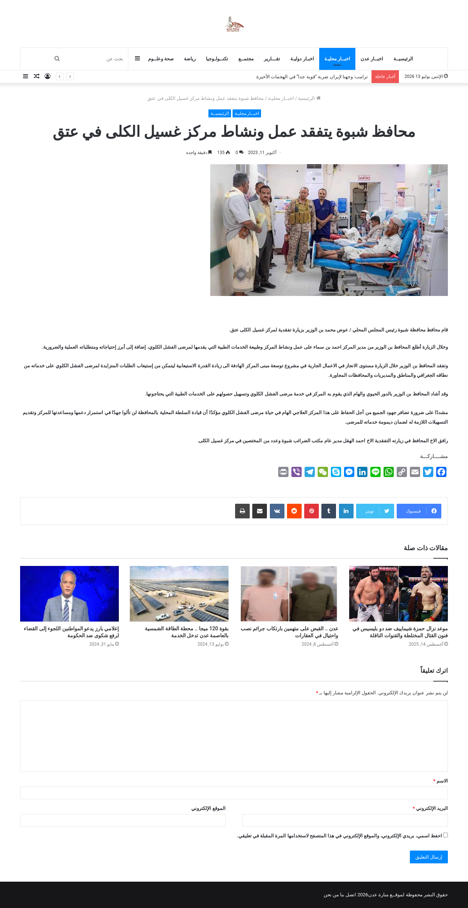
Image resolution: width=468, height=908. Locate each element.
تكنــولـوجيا (217, 58)
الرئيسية (309, 98)
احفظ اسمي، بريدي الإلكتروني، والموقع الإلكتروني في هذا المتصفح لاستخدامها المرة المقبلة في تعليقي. (339, 835)
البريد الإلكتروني (430, 808)
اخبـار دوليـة (302, 58)
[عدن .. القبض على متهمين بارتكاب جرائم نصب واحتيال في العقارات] (288, 594)
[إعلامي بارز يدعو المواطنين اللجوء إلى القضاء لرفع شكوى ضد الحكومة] (69, 594)
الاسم (440, 781)
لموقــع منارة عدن (386, 894)
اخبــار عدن (372, 58)
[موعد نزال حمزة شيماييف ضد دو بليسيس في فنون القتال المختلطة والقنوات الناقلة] (398, 594)
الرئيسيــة (403, 58)
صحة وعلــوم (161, 58)
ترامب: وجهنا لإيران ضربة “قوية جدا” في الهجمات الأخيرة (312, 76)
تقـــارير (272, 58)
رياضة (190, 58)
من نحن (331, 894)
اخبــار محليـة (337, 58)
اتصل (351, 894)
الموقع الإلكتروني (208, 808)
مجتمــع (246, 58)
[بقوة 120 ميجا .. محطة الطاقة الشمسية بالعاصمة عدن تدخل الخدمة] (179, 594)
